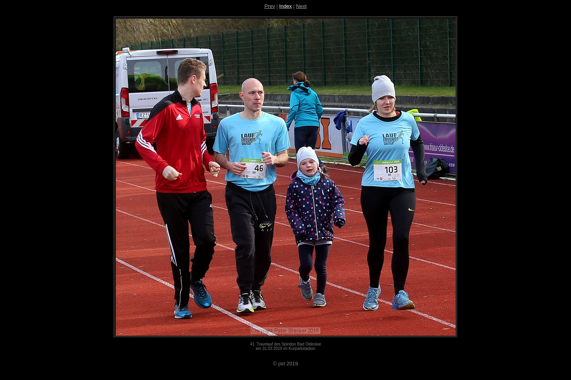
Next (301, 6)
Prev (269, 6)
